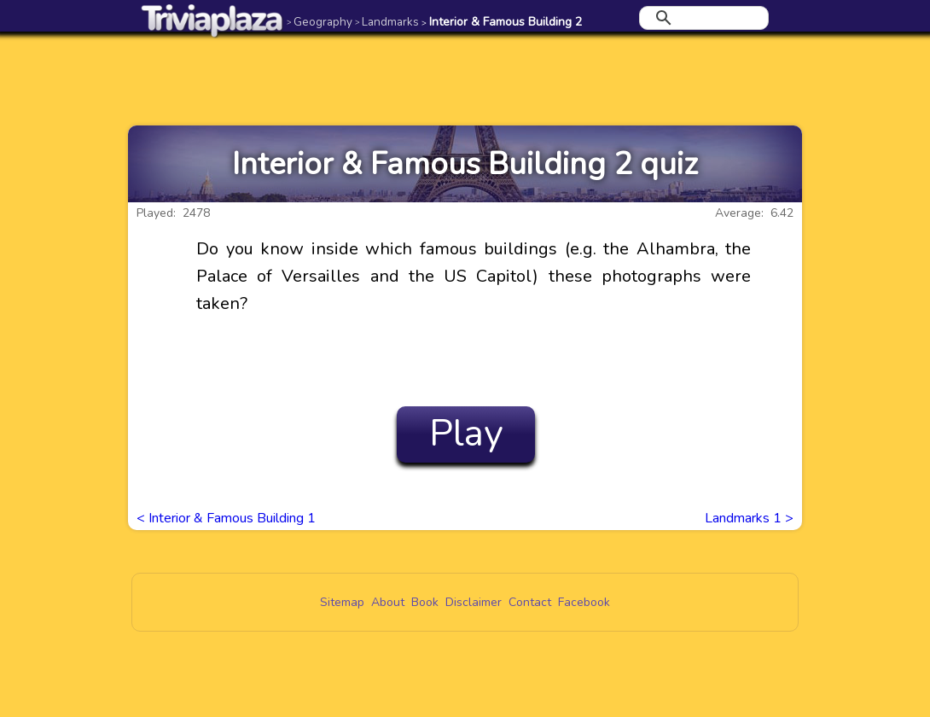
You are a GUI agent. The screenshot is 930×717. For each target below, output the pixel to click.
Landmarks (387, 22)
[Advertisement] (465, 78)
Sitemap (342, 602)
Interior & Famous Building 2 (501, 22)
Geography (319, 22)
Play (466, 433)
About (387, 602)
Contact (530, 602)
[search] (701, 18)
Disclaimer (473, 602)
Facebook (584, 602)
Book (425, 602)
